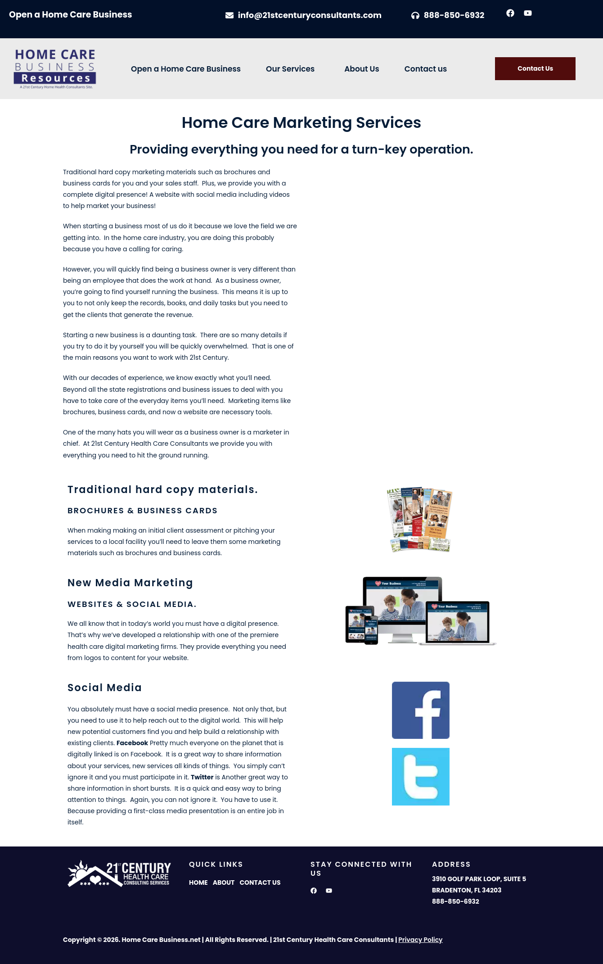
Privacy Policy (420, 939)
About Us (361, 68)
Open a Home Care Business (186, 68)
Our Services (290, 68)
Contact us (426, 68)
